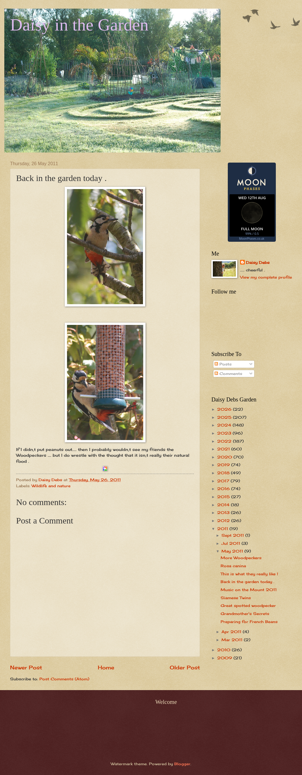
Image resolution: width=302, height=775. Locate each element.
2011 (223, 528)
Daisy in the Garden (79, 24)
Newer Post (26, 667)
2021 (224, 449)
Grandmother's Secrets (245, 613)
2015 (224, 496)
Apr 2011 (232, 631)
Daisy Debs (257, 262)
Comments (228, 373)
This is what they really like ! (249, 574)
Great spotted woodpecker (248, 605)
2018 (224, 473)
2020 (225, 457)
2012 (224, 520)
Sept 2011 (233, 535)
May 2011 (232, 551)
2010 (224, 650)
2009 (225, 658)
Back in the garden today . (247, 581)
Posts (223, 364)
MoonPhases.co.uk (251, 239)
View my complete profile (266, 277)
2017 (224, 481)
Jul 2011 (231, 543)
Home (106, 667)
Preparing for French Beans (249, 621)
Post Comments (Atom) (64, 679)
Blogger (182, 763)
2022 (225, 441)
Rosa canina (233, 565)
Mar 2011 (232, 639)
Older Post (185, 667)
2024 (225, 425)
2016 (224, 488)
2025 (225, 417)
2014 (224, 504)
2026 (225, 409)
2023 (225, 433)
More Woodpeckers (241, 557)
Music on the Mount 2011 (249, 589)
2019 (224, 464)
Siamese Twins (236, 597)
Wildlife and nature (51, 485)
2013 (224, 512)
